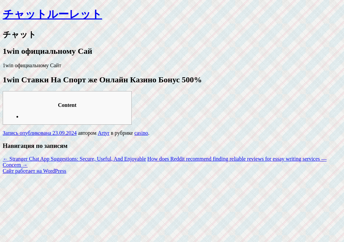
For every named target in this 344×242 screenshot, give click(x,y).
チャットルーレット (52, 14)
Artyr (104, 133)
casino (141, 133)
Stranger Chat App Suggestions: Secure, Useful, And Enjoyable (74, 159)
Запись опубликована (27, 133)
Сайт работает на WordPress (34, 171)
